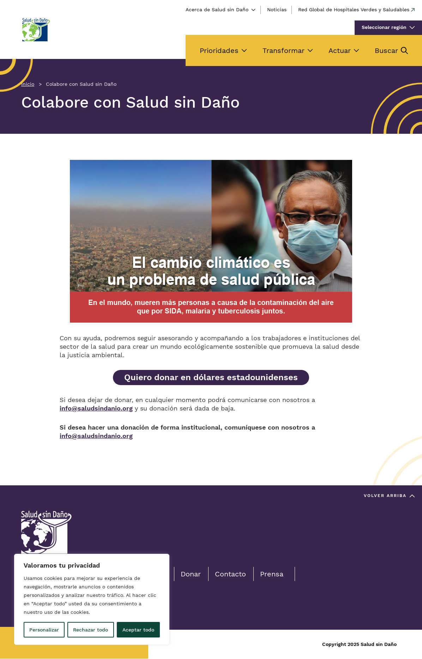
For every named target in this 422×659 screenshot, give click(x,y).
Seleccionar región (384, 27)
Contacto (230, 574)
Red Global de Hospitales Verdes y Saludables (353, 9)
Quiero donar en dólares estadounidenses (211, 377)
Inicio (27, 84)
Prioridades (219, 50)
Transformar (284, 50)
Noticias (277, 9)
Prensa (271, 574)
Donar (191, 574)
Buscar (386, 50)
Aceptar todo (138, 630)
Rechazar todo (90, 630)
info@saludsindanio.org (96, 408)
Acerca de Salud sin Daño (217, 9)
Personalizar (44, 630)
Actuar (339, 50)
